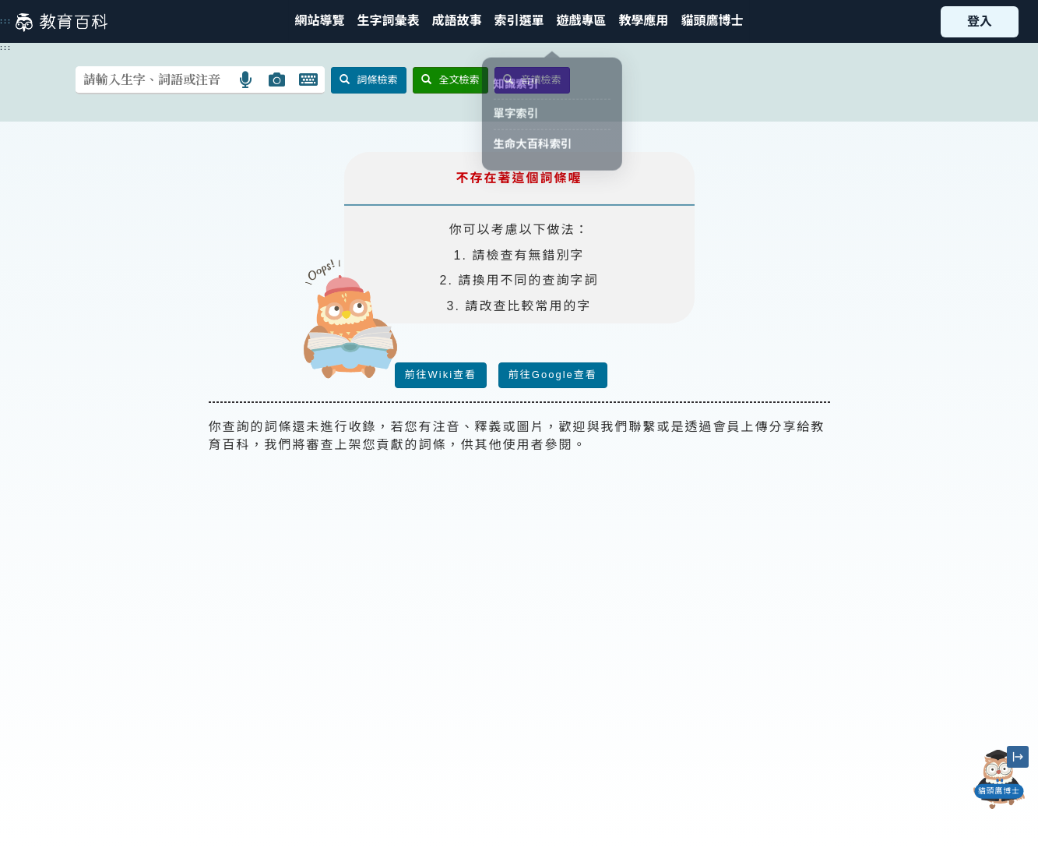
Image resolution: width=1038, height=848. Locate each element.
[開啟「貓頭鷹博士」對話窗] (999, 779)
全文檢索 (450, 80)
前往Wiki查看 (441, 374)
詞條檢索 (369, 80)
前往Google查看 (552, 374)
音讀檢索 (532, 80)
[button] (519, 21)
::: (6, 21)
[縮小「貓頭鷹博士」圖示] (1018, 757)
